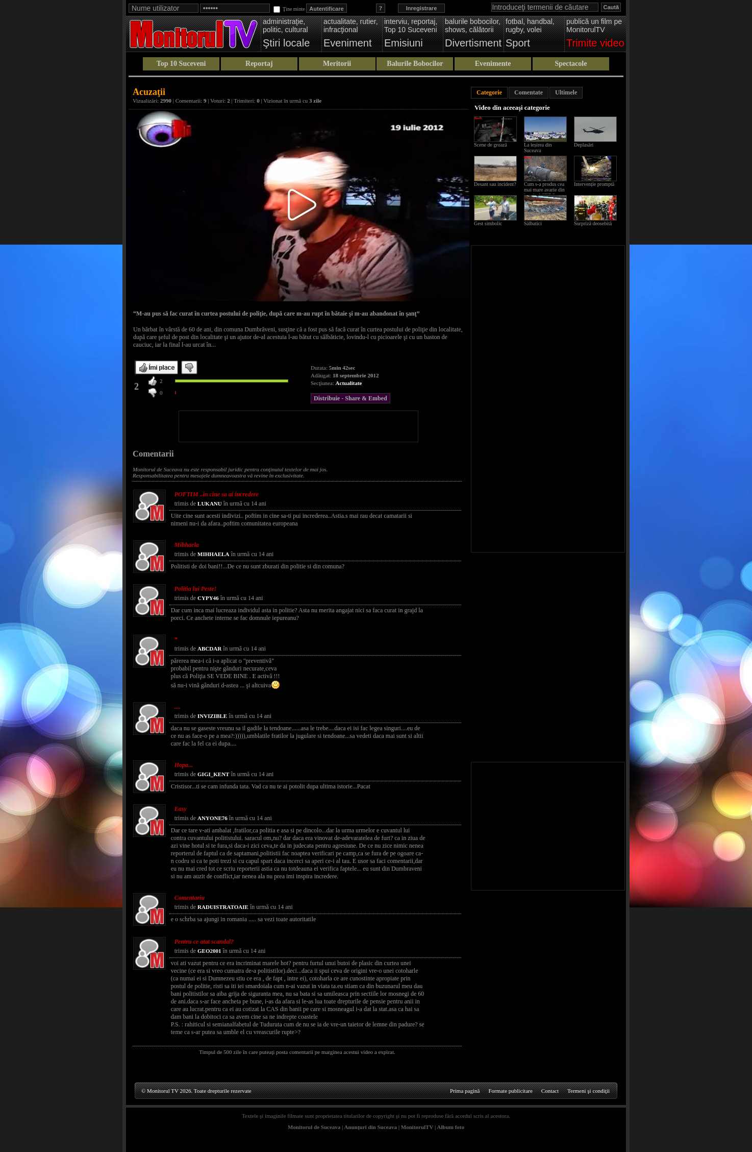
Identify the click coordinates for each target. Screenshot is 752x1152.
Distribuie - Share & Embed (350, 398)
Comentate (528, 92)
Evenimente (493, 63)
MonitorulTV (417, 1127)
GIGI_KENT (213, 774)
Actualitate (349, 383)
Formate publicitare (510, 1091)
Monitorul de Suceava (314, 1127)
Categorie (489, 92)
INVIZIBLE (212, 716)
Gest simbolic (488, 223)
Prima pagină (465, 1091)
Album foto (450, 1127)
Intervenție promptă (594, 184)
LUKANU (209, 503)
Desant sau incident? (495, 184)
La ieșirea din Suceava (538, 147)
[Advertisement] (298, 426)
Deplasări (583, 145)
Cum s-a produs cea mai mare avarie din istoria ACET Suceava (546, 189)
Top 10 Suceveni (181, 63)
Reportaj (259, 63)
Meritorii (337, 63)
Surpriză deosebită (593, 223)
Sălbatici (533, 223)
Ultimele (566, 92)
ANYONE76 (212, 818)
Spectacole (571, 63)
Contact (550, 1091)
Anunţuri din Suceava (370, 1127)
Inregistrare (421, 8)
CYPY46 (208, 598)
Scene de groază (490, 145)
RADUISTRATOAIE (222, 907)
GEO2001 (209, 951)
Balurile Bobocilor (415, 63)
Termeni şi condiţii (588, 1091)
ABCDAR (209, 648)
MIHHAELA (213, 554)
